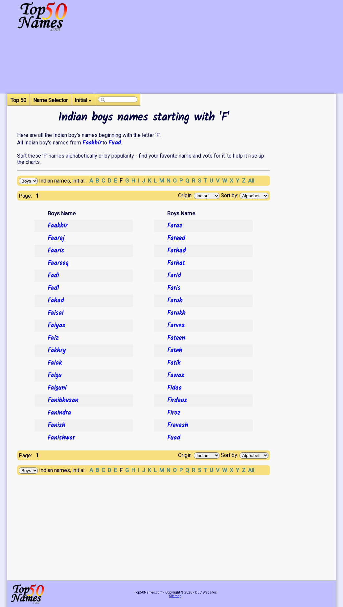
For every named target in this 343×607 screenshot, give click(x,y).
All (251, 180)
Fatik (173, 363)
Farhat (176, 263)
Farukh (176, 313)
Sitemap (175, 596)
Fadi (53, 276)
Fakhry (57, 351)
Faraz (174, 226)
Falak (55, 363)
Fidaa (174, 388)
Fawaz (175, 375)
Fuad (114, 142)
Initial (83, 100)
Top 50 (18, 100)
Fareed (176, 238)
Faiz (53, 338)
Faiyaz (56, 326)
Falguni (57, 388)
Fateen (176, 338)
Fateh (174, 351)
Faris (173, 288)
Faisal (55, 313)
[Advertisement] (214, 48)
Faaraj (56, 238)
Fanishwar (61, 438)
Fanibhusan (63, 400)
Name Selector (50, 100)
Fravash (177, 425)
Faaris (56, 251)
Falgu (54, 375)
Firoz (173, 413)
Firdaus (177, 400)
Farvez (175, 326)
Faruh (174, 301)
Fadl (53, 288)
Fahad (56, 301)
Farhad (176, 251)
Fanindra (59, 413)
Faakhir (91, 142)
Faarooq (58, 263)
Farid (174, 276)
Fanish (56, 425)
